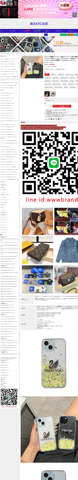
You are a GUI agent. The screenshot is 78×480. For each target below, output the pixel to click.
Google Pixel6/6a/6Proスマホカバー (8, 312)
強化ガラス (3, 204)
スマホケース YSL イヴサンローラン (8, 118)
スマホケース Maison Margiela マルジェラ (9, 179)
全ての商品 (12, 31)
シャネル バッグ (4, 229)
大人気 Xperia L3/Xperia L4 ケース (8, 350)
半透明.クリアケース (5, 194)
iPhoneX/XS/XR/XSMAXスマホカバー (8, 258)
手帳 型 (2, 187)
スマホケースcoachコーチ (6, 146)
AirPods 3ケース (4, 365)
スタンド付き (4, 202)
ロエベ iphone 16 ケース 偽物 (7, 64)
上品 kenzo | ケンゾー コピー (7, 159)
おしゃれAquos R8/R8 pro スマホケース (9, 321)
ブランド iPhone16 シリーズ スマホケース (9, 242)
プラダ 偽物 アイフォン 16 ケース (8, 74)
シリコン (3, 209)
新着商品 (36, 31)
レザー (2, 207)
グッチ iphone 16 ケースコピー (7, 61)
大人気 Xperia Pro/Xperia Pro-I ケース (9, 347)
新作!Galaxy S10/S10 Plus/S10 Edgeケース (9, 286)
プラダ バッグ (4, 222)
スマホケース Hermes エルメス (7, 110)
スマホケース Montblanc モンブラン (8, 174)
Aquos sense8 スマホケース (7, 324)
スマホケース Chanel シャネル (7, 98)
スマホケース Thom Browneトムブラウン (9, 169)
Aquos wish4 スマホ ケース (6, 331)
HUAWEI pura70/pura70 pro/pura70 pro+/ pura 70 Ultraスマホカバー (8, 358)
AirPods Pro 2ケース (5, 370)
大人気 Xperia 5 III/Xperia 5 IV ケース (8, 345)
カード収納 (3, 189)
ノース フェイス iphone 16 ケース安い (9, 85)
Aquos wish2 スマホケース (6, 336)
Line (2, 385)
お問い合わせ (59, 31)
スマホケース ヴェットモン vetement (8, 166)
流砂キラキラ (4, 212)
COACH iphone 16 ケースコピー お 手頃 (9, 82)
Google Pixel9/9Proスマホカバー (7, 305)
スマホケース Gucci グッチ (6, 108)
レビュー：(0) (47, 66)
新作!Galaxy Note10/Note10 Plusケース (9, 298)
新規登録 (71, 34)
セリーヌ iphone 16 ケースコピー (8, 66)
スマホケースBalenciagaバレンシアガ (8, 161)
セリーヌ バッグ (4, 219)
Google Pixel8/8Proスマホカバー (7, 307)
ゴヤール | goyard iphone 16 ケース (8, 156)
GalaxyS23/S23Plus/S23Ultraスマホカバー (9, 276)
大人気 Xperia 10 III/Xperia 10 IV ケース (9, 342)
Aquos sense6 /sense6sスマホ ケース (9, 329)
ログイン (64, 34)
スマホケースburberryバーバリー (8, 126)
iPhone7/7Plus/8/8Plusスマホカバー (8, 263)
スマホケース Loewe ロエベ (6, 105)
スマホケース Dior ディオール (7, 93)
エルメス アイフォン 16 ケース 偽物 (8, 69)
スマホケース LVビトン (5, 95)
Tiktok (3, 381)
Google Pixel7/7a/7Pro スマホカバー (8, 310)
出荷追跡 (47, 31)
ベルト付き (3, 197)
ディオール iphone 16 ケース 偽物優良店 (9, 76)
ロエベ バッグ (4, 224)
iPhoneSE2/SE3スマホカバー (7, 261)
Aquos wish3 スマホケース (6, 334)
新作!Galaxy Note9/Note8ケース (7, 301)
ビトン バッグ (4, 232)
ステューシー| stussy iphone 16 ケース (9, 140)
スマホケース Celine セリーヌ (7, 113)
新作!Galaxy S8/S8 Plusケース (7, 291)
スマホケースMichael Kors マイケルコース (9, 154)
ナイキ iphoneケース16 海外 (7, 87)
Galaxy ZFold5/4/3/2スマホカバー (8, 270)
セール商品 (24, 31)
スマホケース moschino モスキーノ (8, 149)
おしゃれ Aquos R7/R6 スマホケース (8, 318)
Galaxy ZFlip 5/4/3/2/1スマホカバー (8, 267)
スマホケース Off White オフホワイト (8, 124)
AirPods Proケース (5, 367)
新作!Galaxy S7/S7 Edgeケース (7, 293)
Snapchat (3, 386)
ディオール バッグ (5, 217)
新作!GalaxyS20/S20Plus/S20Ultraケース (9, 283)
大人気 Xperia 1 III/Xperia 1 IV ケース (8, 340)
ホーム (1, 31)
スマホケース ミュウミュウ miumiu (13, 53)
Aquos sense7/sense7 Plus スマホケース (9, 326)
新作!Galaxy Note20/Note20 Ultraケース (9, 296)
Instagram (3, 383)
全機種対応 (3, 214)
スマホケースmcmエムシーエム (7, 131)
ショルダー (3, 192)
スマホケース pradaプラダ (6, 129)
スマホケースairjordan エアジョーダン (9, 151)
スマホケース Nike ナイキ (6, 100)
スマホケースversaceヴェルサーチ (8, 164)
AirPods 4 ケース (4, 372)
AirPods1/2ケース (4, 362)
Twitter (3, 379)
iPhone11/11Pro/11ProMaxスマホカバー (9, 256)
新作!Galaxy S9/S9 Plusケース (7, 288)
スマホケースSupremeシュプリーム (8, 134)
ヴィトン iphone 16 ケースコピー (8, 59)
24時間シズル (4, 184)
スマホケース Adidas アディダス (7, 103)
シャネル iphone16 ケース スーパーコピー (9, 71)
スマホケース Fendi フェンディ (7, 115)
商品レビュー (72, 31)
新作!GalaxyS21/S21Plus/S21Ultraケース (9, 281)
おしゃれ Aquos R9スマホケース (7, 316)
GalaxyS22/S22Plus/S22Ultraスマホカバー (9, 278)
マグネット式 (4, 199)
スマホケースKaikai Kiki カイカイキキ (8, 176)
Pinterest (3, 377)
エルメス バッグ (4, 227)
